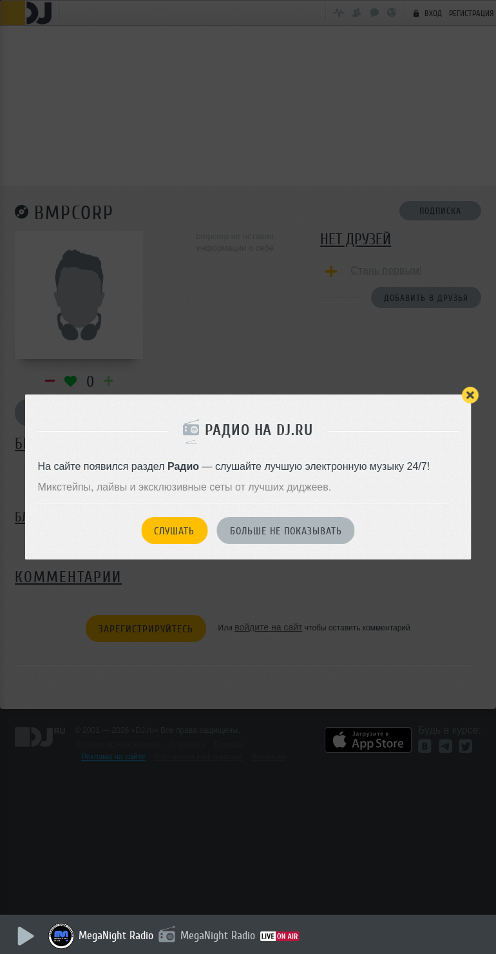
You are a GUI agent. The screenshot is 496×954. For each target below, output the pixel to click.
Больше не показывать (286, 531)
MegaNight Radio (116, 935)
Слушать (174, 531)
